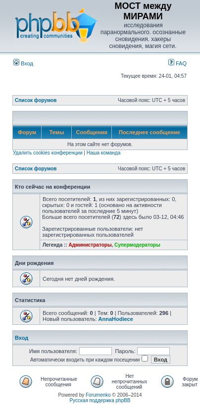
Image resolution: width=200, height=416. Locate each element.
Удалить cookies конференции (48, 153)
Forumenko (98, 395)
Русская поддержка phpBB (99, 400)
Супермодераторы (137, 245)
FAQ (177, 63)
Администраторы (89, 245)
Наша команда (104, 153)
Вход (23, 63)
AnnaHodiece (116, 319)
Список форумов (36, 100)
